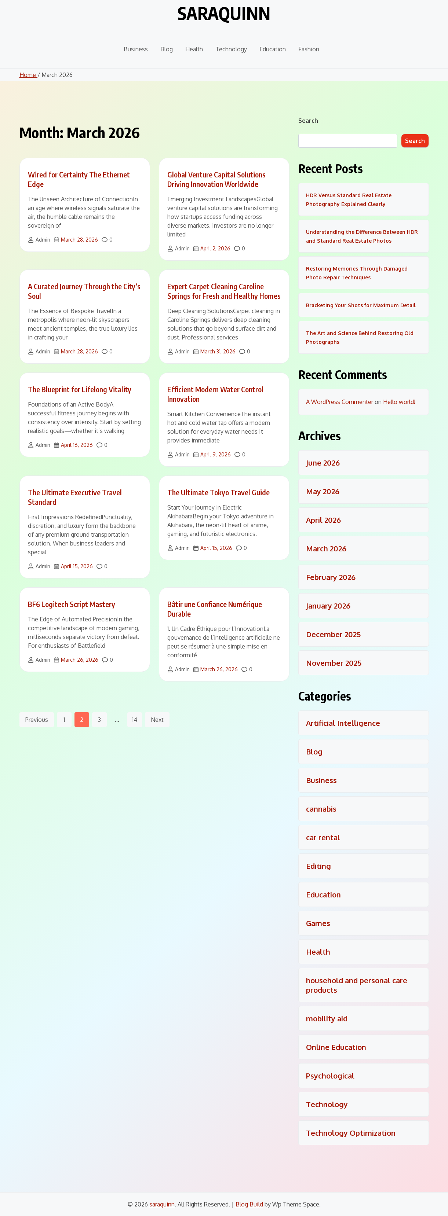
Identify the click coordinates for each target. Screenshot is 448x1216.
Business (136, 49)
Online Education (336, 1047)
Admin (43, 239)
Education (272, 49)
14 (134, 719)
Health (194, 49)
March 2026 (326, 548)
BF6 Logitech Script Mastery (71, 604)
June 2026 (323, 462)
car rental (323, 837)
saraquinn (224, 13)
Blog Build (249, 1204)
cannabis (321, 808)
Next (157, 719)
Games (318, 923)
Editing (318, 866)
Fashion (308, 49)
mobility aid (326, 1018)
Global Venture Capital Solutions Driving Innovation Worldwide (216, 179)
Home (28, 74)
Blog (166, 49)
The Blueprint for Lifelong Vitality (79, 389)
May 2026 (322, 491)
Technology (231, 49)
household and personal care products (356, 985)
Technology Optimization (351, 1133)
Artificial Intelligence (343, 723)
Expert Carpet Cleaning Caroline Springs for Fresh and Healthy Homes (224, 291)
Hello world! (399, 401)
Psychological (330, 1075)
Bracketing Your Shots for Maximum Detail (361, 305)
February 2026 (331, 577)
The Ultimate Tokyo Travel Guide (218, 492)
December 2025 (333, 634)
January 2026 (328, 605)
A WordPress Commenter (339, 401)
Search (308, 120)
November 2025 (333, 663)
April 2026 (323, 520)
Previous (36, 719)
